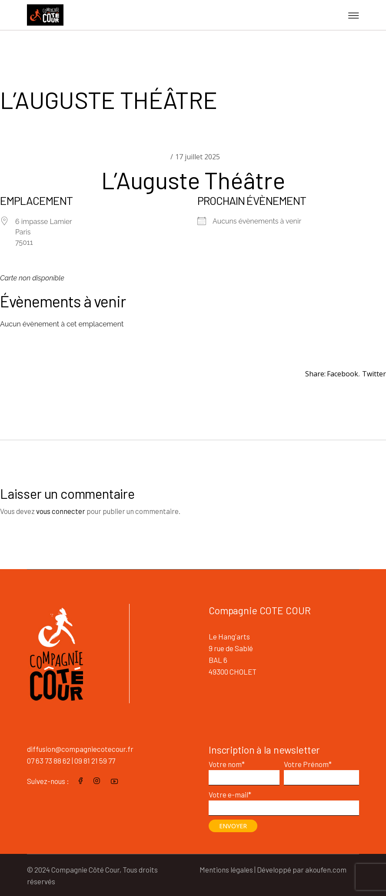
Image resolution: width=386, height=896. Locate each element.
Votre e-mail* (284, 800)
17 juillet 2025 (197, 156)
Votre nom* (244, 770)
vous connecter (60, 511)
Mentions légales (226, 869)
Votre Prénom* (321, 770)
